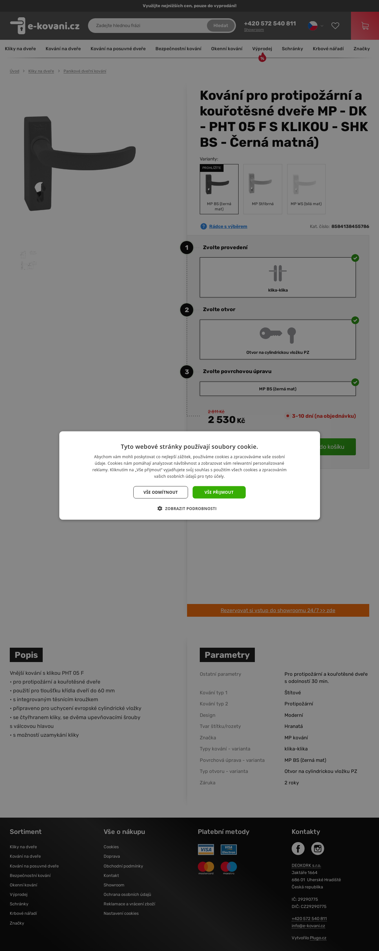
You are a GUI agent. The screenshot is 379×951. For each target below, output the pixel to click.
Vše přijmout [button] (219, 492)
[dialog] (189, 475)
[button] (189, 508)
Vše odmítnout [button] (160, 492)
